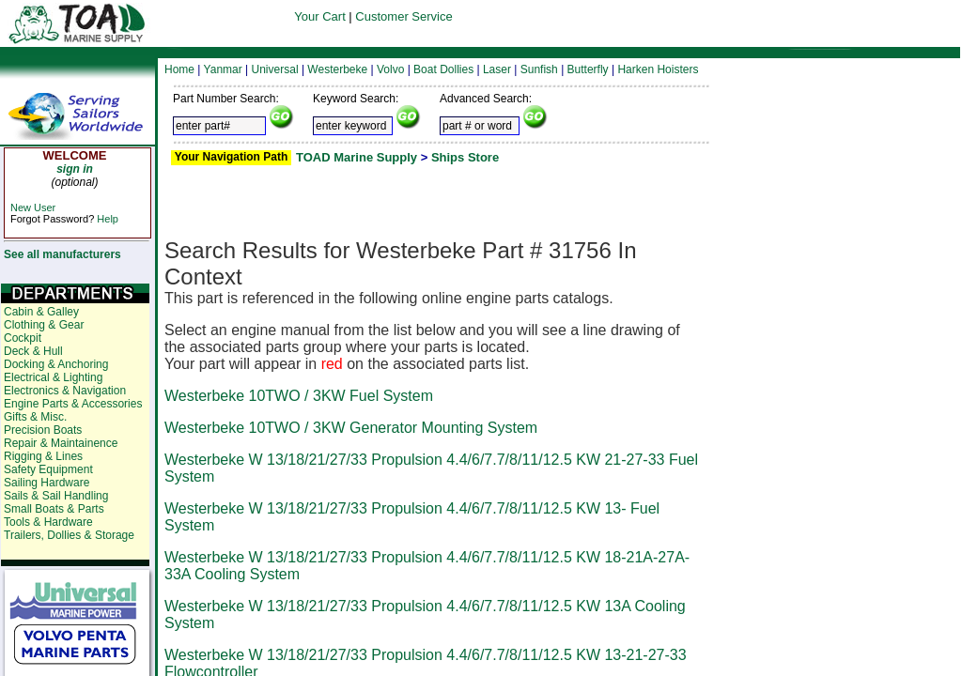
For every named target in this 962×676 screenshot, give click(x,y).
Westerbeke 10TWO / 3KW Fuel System (298, 396)
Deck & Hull (33, 351)
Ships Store (465, 157)
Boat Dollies (443, 69)
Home (179, 69)
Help (107, 218)
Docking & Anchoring (56, 364)
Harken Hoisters (657, 69)
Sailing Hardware (46, 482)
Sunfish (539, 69)
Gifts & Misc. (35, 416)
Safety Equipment (48, 469)
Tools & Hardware (48, 522)
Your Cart (319, 16)
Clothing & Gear (44, 324)
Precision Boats (43, 430)
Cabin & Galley (41, 311)
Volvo (390, 69)
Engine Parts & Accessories (73, 403)
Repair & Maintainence (60, 443)
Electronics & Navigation (65, 390)
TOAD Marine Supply (356, 157)
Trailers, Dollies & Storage (69, 535)
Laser (497, 69)
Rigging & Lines (43, 456)
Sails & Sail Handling (56, 495)
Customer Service (403, 16)
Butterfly (588, 69)
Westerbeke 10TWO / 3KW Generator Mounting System (350, 428)
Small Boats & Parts (54, 508)
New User (32, 207)
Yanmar (223, 69)
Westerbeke (337, 69)
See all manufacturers (62, 254)
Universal (275, 69)
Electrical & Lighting (53, 377)
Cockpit (22, 338)
